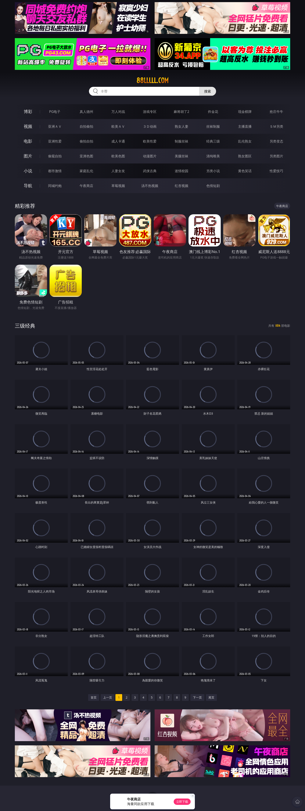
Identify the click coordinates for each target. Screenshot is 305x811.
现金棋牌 (245, 111)
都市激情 (55, 171)
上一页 (107, 697)
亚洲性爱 (55, 141)
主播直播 (245, 126)
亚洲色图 (86, 156)
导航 (28, 185)
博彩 (28, 111)
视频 (28, 126)
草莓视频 (118, 185)
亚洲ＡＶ (55, 126)
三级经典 (25, 325)
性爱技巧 (276, 171)
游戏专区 (150, 111)
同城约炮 (55, 185)
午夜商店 (86, 185)
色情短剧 (213, 185)
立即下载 (182, 802)
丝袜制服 (213, 126)
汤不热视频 (149, 185)
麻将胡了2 (181, 111)
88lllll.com (152, 80)
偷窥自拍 (55, 156)
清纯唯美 (213, 156)
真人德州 (86, 111)
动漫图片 (150, 156)
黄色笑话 (245, 171)
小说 (28, 171)
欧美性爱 (150, 141)
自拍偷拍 (86, 126)
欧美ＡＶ (118, 126)
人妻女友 (118, 171)
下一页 (197, 697)
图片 (28, 156)
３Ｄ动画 (150, 126)
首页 (94, 697)
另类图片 (276, 156)
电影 (28, 141)
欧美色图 (118, 156)
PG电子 (54, 111)
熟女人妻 (181, 126)
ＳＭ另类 (276, 126)
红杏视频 (181, 185)
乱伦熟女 (245, 141)
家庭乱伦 (86, 171)
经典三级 (213, 141)
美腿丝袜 (181, 156)
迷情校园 (181, 171)
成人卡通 (118, 141)
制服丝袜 (181, 141)
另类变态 (276, 141)
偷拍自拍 (86, 141)
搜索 (207, 91)
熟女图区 (245, 156)
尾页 (211, 697)
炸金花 (213, 111)
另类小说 (213, 171)
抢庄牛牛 (276, 111)
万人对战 (118, 111)
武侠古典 (150, 171)
